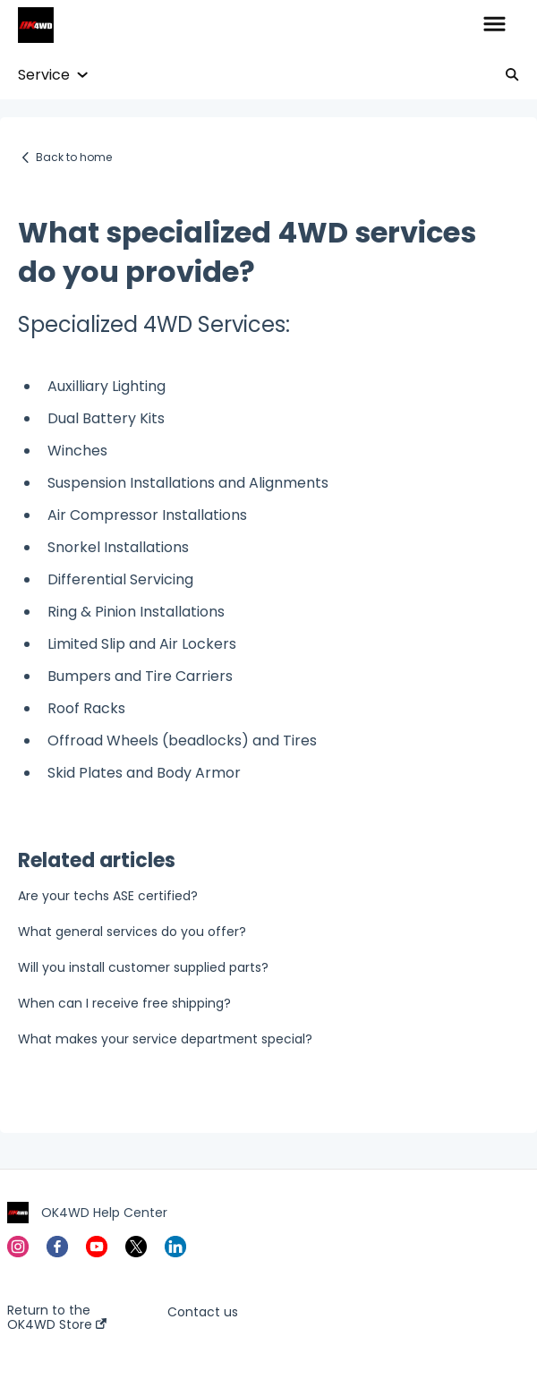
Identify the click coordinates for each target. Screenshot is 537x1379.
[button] (494, 25)
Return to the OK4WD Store (57, 1317)
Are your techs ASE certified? (108, 896)
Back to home (74, 157)
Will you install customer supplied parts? (143, 967)
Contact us (202, 1312)
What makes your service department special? (165, 1039)
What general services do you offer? (132, 932)
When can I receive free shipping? (124, 1003)
